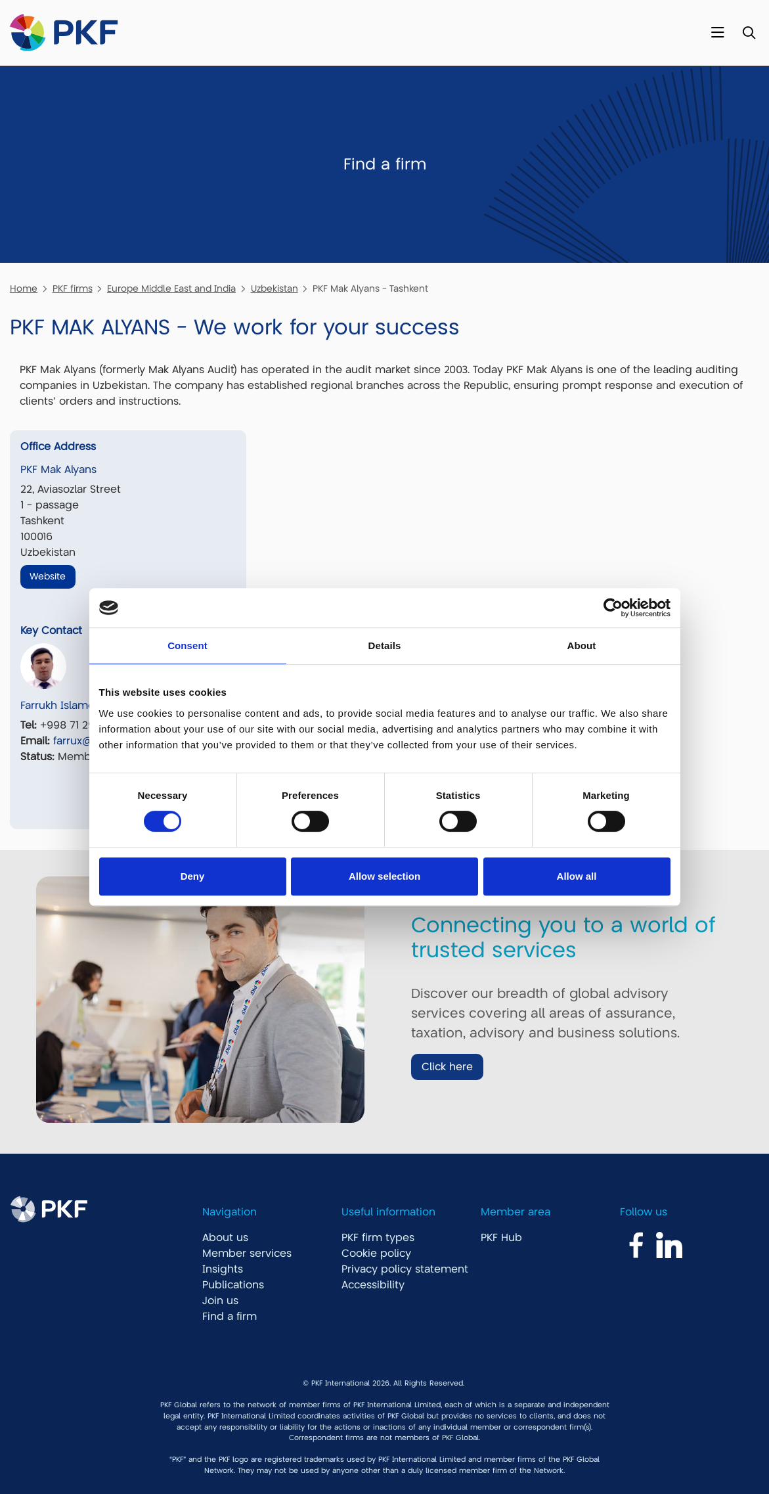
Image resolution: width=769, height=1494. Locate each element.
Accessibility (373, 1285)
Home (23, 288)
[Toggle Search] (749, 33)
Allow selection (384, 876)
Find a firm (229, 1316)
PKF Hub (501, 1237)
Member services (247, 1253)
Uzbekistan (274, 288)
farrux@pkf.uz (87, 741)
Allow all (577, 876)
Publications (233, 1285)
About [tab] (581, 645)
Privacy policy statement (404, 1269)
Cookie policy (376, 1253)
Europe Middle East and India (171, 288)
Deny (193, 876)
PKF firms (73, 288)
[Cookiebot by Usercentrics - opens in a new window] (613, 608)
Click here (447, 1067)
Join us (220, 1300)
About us (225, 1237)
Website (48, 576)
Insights (222, 1269)
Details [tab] (384, 645)
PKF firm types (377, 1237)
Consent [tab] (187, 645)
